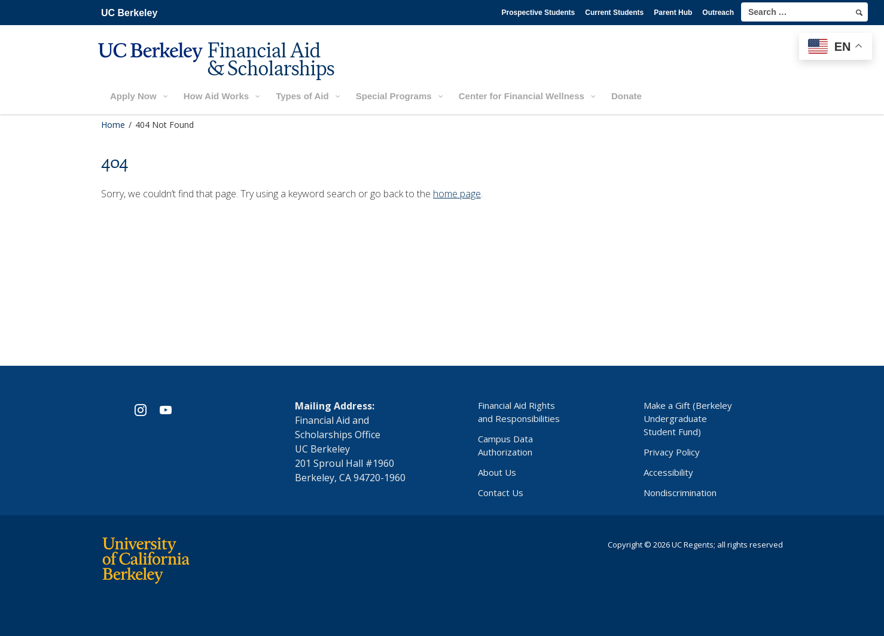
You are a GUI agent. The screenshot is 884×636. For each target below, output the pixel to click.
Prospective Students (538, 12)
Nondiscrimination (680, 493)
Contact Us (500, 493)
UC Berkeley (129, 13)
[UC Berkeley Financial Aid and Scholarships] (220, 70)
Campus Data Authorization (505, 445)
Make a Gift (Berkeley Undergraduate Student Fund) (688, 418)
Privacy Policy (672, 452)
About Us (497, 472)
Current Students (614, 12)
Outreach (718, 12)
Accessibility (668, 472)
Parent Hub (673, 12)
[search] (859, 12)
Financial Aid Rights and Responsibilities (519, 411)
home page (457, 193)
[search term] (804, 12)
